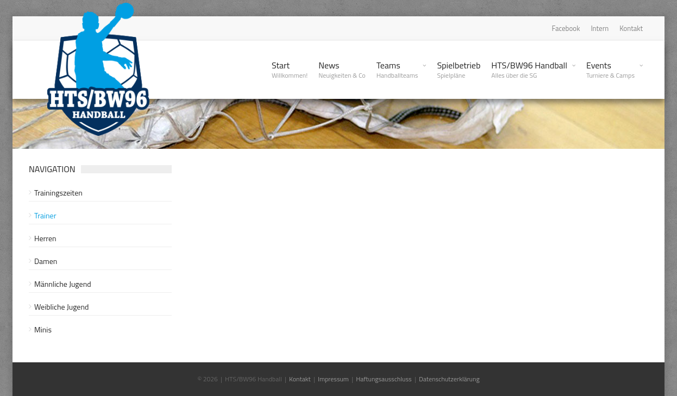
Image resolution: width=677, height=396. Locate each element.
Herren (45, 238)
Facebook (566, 28)
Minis (43, 329)
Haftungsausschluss (383, 379)
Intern (600, 28)
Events (610, 69)
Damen (45, 261)
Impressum (333, 379)
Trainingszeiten (58, 192)
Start (290, 69)
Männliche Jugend (62, 284)
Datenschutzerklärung (449, 379)
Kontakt (631, 28)
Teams (397, 69)
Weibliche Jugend (61, 306)
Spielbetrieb (458, 69)
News (342, 69)
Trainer (45, 215)
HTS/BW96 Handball (529, 69)
